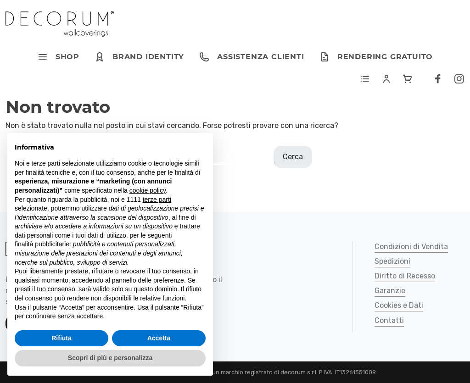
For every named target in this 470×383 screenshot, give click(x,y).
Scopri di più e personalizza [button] (110, 357)
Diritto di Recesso (405, 276)
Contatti (389, 321)
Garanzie (390, 291)
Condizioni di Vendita (411, 247)
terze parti (157, 199)
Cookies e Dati (399, 306)
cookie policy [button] (147, 190)
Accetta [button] (159, 338)
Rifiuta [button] (61, 338)
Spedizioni (392, 262)
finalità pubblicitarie (42, 244)
